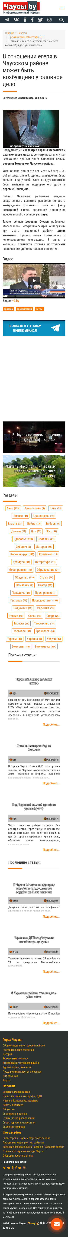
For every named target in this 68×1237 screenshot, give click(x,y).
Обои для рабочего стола (18, 1155)
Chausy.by (33, 1223)
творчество (44, 623)
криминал (48, 554)
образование (48, 569)
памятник (24, 585)
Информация (10, 1076)
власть (15, 523)
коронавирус (22, 554)
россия (16, 616)
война (34, 523)
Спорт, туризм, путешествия (19, 1122)
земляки (46, 539)
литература (45, 562)
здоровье (23, 539)
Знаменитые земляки (15, 1058)
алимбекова (34, 508)
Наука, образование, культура (20, 1100)
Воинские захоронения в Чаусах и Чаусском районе (33, 1147)
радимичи (23, 608)
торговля (22, 631)
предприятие (45, 592)
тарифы (21, 623)
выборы (53, 523)
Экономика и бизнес (15, 1113)
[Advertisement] (34, 375)
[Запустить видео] (34, 281)
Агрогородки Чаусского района (21, 1063)
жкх (51, 531)
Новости (9, 1086)
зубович (23, 546)
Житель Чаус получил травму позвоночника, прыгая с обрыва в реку (31, 471)
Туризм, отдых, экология (17, 1067)
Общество (9, 1109)
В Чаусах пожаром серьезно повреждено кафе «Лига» (36, 437)
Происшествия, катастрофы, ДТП (22, 1096)
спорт (52, 616)
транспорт (45, 631)
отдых (46, 577)
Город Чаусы (12, 1040)
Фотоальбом (12, 1132)
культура (21, 562)
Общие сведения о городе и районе (24, 1045)
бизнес (21, 516)
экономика (45, 646)
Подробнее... (51, 724)
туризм (14, 639)
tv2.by (15, 300)
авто (13, 508)
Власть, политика (13, 1105)
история (44, 546)
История (7, 1054)
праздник (21, 592)
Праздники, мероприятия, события (23, 1142)
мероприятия (20, 569)
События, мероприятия (16, 1091)
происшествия (45, 600)
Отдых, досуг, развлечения (18, 1118)
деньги (18, 531)
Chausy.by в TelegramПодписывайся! (34, 328)
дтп (36, 531)
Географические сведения (18, 1050)
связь (34, 616)
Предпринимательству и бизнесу (22, 1071)
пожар (45, 585)
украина (34, 639)
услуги (54, 639)
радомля (45, 608)
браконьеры (43, 516)
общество (25, 577)
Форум (6, 1080)
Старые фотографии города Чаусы (23, 1151)
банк (55, 508)
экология (21, 646)
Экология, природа (14, 1126)
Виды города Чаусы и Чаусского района (26, 1138)
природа (18, 600)
